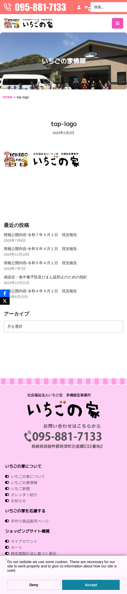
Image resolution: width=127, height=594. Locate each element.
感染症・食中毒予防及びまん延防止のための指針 (45, 277)
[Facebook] (5, 293)
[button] (8, 575)
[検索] (106, 7)
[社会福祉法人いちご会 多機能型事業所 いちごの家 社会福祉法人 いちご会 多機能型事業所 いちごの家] (28, 23)
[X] (5, 301)
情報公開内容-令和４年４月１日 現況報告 (40, 291)
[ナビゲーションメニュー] (117, 23)
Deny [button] (33, 585)
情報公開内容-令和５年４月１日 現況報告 (40, 263)
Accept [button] (91, 585)
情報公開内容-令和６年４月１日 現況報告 (40, 248)
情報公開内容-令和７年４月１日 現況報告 (40, 235)
